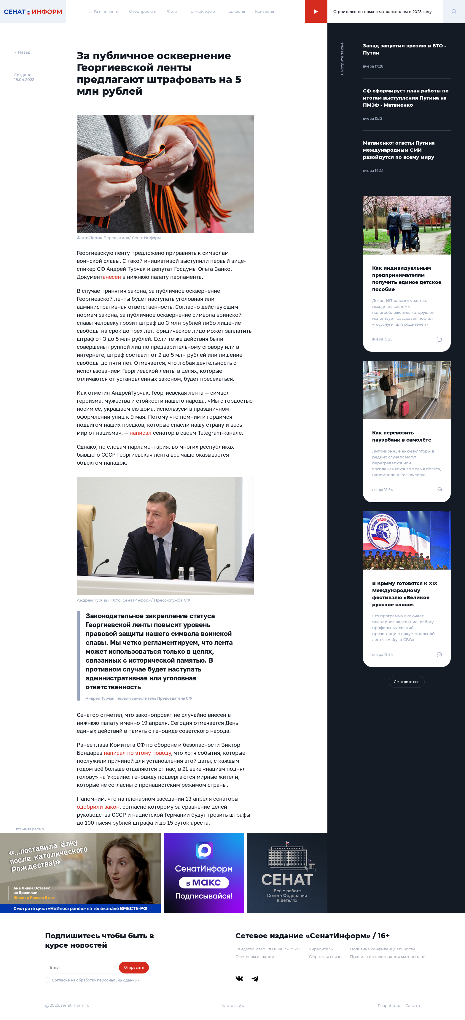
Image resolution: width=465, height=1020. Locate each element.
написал (141, 432)
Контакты (264, 11)
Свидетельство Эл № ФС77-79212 (267, 949)
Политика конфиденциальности (382, 949)
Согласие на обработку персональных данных (95, 980)
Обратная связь (325, 956)
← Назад (22, 52)
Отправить (134, 967)
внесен (112, 277)
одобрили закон (98, 806)
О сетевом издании (254, 956)
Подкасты (235, 11)
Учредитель (321, 949)
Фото (172, 11)
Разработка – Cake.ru (399, 1005)
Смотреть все (407, 682)
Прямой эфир (201, 11)
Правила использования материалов (387, 956)
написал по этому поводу (137, 752)
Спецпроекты (143, 11)
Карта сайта (234, 1005)
